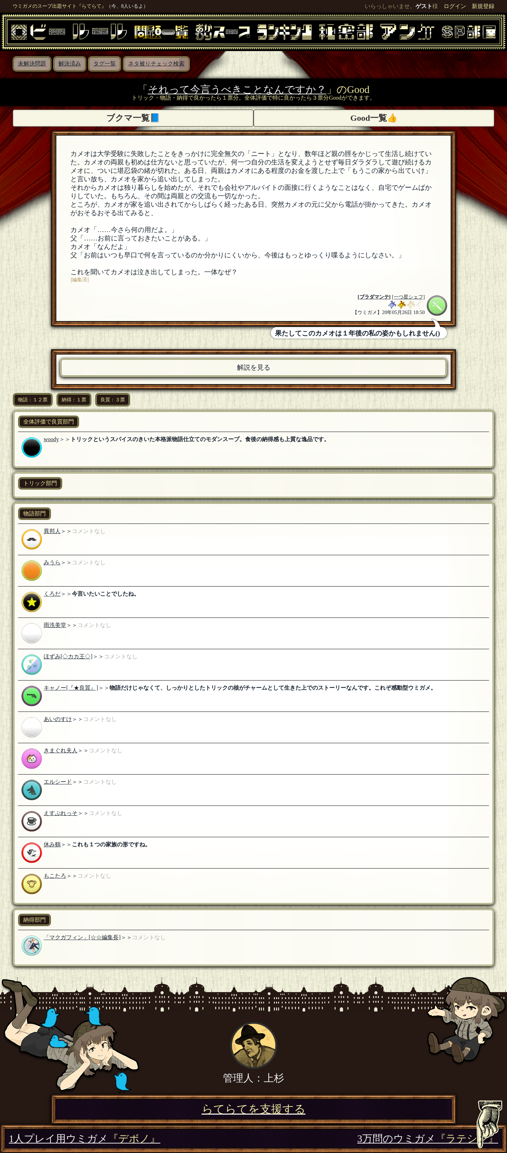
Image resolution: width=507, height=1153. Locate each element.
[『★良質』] (82, 688)
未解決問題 (32, 64)
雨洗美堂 (55, 625)
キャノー (55, 688)
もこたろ (55, 876)
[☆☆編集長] (105, 937)
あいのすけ (58, 719)
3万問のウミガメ (427, 1138)
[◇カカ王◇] (77, 656)
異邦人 (52, 531)
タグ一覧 (104, 64)
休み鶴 (52, 844)
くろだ (52, 594)
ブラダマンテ (374, 297)
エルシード (58, 782)
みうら (52, 562)
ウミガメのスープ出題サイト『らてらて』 (59, 6)
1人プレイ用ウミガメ (84, 1138)
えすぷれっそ (60, 813)
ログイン (455, 6)
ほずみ (52, 656)
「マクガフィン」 (66, 937)
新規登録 (483, 6)
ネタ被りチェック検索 (156, 64)
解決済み (69, 64)
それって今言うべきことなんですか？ (237, 89)
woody (51, 439)
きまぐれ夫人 (60, 750)
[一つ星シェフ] (408, 297)
